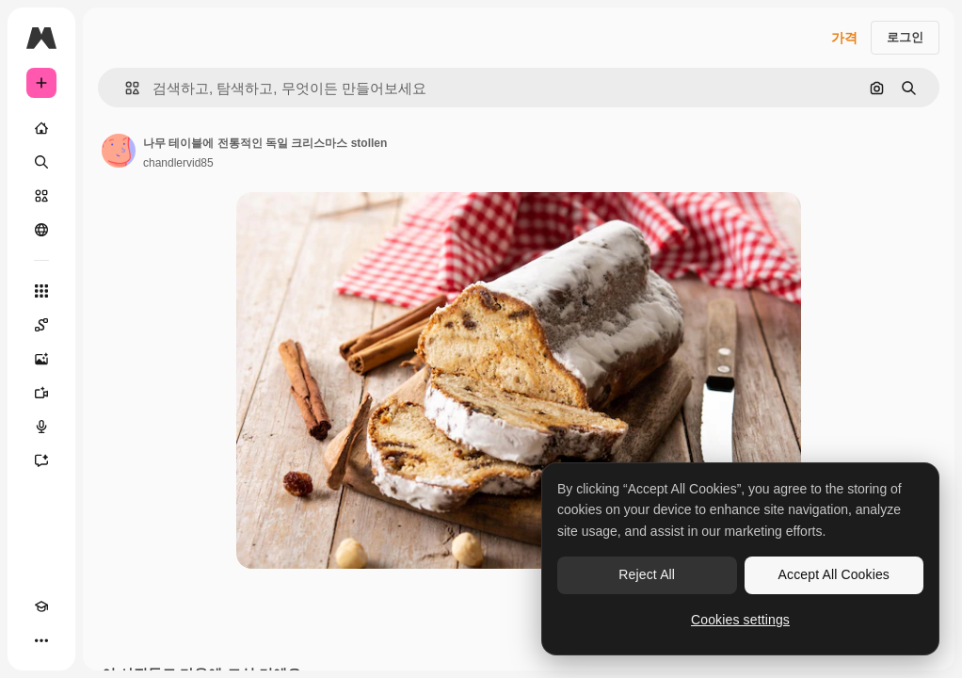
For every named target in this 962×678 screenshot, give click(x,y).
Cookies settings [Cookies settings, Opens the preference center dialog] (740, 619)
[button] (125, 88)
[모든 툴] (41, 291)
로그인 (905, 37)
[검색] (41, 162)
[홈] (41, 128)
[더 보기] (41, 640)
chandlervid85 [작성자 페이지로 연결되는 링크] (178, 163)
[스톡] (41, 196)
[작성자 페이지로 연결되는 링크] (119, 151)
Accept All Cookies (834, 574)
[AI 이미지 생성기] (41, 359)
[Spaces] (41, 325)
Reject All (646, 574)
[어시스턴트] (41, 460)
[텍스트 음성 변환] (41, 427)
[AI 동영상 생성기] (41, 393)
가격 (844, 37)
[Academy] (41, 606)
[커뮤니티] (41, 230)
